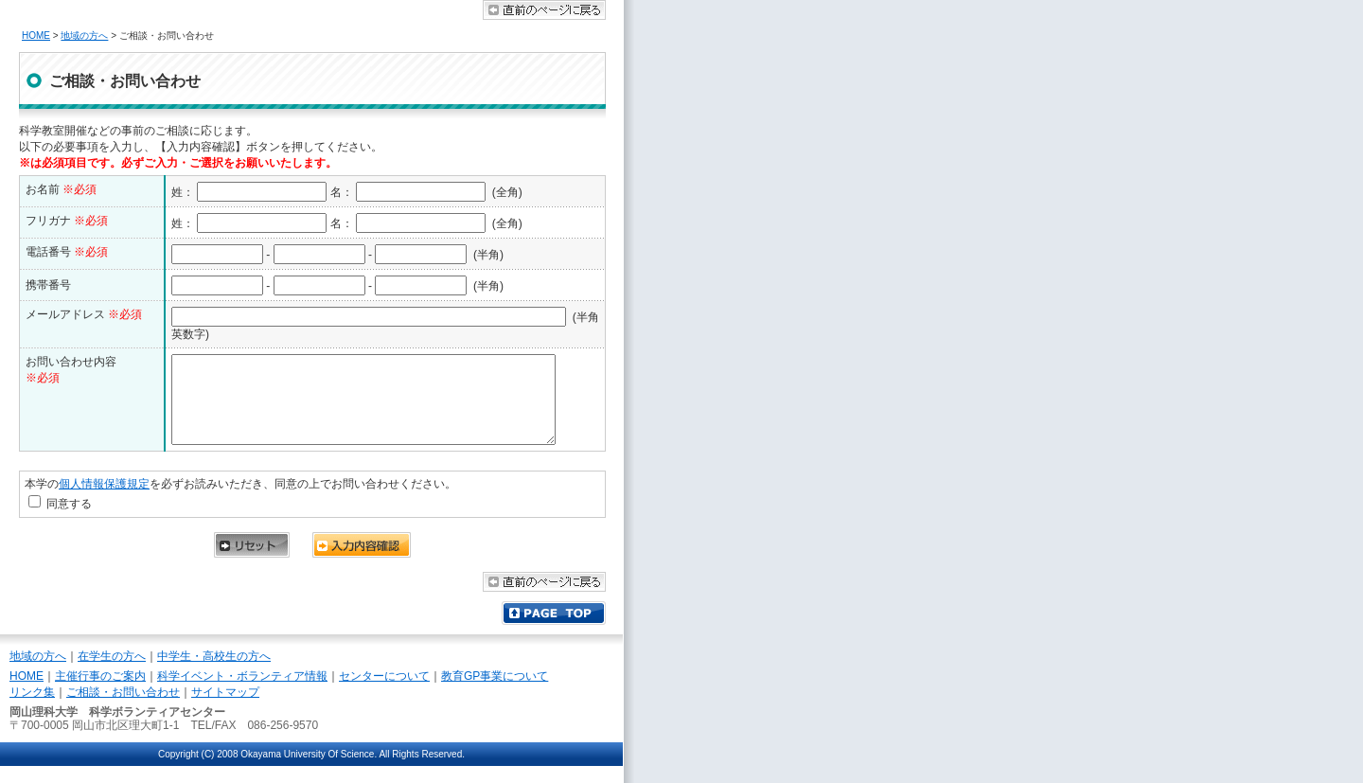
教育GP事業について (494, 693)
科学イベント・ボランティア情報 (242, 693)
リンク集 (32, 709)
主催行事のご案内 (100, 693)
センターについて (384, 693)
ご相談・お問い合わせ (123, 709)
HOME (36, 35)
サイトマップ (225, 709)
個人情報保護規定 (104, 500)
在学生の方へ (112, 673)
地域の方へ (84, 35)
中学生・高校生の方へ (214, 673)
